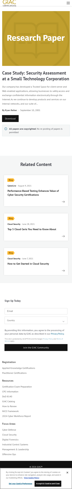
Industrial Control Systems (15, 444)
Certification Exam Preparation (17, 386)
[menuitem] (36, 368)
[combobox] (36, 320)
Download (10, 118)
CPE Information (10, 391)
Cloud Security (9, 434)
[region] (36, 478)
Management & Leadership (15, 449)
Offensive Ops (9, 454)
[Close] (67, 472)
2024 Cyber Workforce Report (16, 416)
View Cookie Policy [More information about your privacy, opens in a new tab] (31, 478)
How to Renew (9, 406)
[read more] (36, 190)
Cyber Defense (9, 429)
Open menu (68, 3)
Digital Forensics (10, 439)
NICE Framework (10, 411)
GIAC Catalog (8, 401)
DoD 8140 (7, 396)
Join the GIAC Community (36, 347)
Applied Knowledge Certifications (18, 368)
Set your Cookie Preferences (20, 483)
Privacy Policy (57, 333)
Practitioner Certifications (14, 372)
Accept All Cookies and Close (48, 483)
